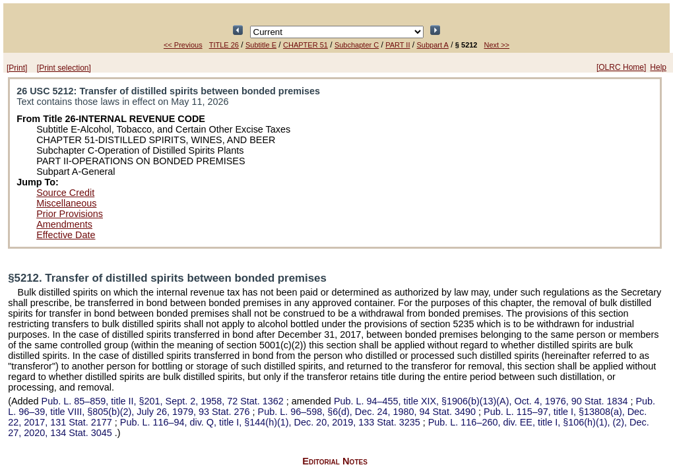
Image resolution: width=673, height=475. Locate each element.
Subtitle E (260, 45)
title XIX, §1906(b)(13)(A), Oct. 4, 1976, (482, 401)
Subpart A (433, 45)
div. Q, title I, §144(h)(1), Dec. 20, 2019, (271, 422)
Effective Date (65, 235)
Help (658, 67)
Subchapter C (357, 45)
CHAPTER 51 (305, 45)
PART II (397, 45)
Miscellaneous (66, 203)
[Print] (17, 68)
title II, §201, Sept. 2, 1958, (164, 401)
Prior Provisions (69, 213)
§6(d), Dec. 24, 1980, (368, 411)
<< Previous (183, 45)
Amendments (64, 224)
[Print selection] (64, 68)
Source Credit (65, 192)
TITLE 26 (224, 45)
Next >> (497, 45)
